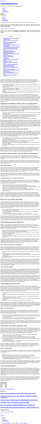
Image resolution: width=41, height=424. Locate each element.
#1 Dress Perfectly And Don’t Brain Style (10, 47)
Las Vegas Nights (6, 58)
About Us (4, 18)
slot (1, 413)
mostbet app (15, 135)
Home (1, 22)
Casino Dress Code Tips (7, 61)
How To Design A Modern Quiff (9, 69)
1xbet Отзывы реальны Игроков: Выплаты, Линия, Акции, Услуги (19, 407)
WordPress (25, 423)
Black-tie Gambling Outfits (8, 55)
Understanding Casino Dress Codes (9, 51)
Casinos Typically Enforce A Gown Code (10, 64)
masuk (6, 411)
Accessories (5, 57)
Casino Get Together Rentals (8, 56)
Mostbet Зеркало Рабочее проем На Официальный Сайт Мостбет (19, 400)
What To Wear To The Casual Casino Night (10, 59)
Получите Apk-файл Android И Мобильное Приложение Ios (17, 405)
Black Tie (5, 60)
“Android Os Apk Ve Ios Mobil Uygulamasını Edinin (14, 402)
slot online (2, 415)
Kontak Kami (5, 19)
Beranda (4, 417)
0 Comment (12, 28)
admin (3, 28)
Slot (3, 17)
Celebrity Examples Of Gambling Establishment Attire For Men (9, 66)
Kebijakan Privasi (6, 20)
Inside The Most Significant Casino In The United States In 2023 (18, 393)
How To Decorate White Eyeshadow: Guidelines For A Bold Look (9, 43)
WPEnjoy (17, 423)
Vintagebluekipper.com (8, 3)
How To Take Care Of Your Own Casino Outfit (11, 46)
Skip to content (3, 0)
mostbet (22, 110)
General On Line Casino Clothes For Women (11, 70)
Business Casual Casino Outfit (8, 52)
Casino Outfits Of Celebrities (8, 50)
